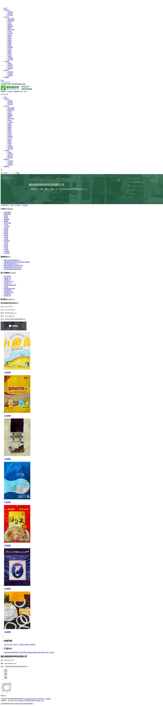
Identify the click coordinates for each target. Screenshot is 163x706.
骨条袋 (9, 38)
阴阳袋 (9, 40)
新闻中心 (6, 70)
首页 (5, 8)
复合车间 (10, 66)
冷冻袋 (9, 31)
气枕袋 (9, 56)
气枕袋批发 (7, 294)
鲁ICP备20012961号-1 (32, 699)
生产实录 (10, 15)
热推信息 (3, 91)
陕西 (28, 700)
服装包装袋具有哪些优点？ (12, 260)
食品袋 (6, 287)
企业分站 (10, 91)
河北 (12, 700)
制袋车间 (10, 68)
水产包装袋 (7, 276)
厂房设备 (6, 61)
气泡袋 (9, 54)
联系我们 (6, 77)
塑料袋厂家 (7, 295)
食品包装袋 (10, 19)
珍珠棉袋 (10, 58)
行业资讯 (10, 74)
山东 (9, 700)
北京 (18, 700)
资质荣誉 (10, 13)
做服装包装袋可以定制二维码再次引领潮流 (17, 262)
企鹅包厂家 (7, 280)
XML (25, 91)
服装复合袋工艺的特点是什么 (13, 267)
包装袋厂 (9, 84)
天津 (34, 700)
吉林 (25, 700)
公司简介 (10, 11)
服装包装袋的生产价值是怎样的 (13, 265)
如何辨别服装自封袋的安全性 (13, 269)
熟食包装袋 (7, 290)
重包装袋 (10, 47)
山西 (31, 700)
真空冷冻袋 (10, 29)
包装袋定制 (15, 84)
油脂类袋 (10, 26)
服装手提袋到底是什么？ (11, 264)
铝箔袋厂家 (7, 283)
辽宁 (15, 700)
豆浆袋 (9, 50)
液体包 (9, 52)
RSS (21, 91)
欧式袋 (9, 35)
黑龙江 (22, 700)
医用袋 (9, 42)
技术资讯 (10, 75)
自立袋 (9, 22)
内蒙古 (39, 700)
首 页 (12, 205)
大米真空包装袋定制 (10, 285)
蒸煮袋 (9, 24)
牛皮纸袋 (10, 59)
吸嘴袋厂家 (7, 278)
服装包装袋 (10, 20)
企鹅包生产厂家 (9, 281)
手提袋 (9, 45)
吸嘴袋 (9, 27)
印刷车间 (10, 65)
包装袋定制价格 (9, 292)
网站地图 (16, 91)
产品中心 (6, 17)
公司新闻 (10, 72)
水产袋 (9, 49)
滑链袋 (9, 36)
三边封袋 (10, 33)
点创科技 (48, 699)
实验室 (9, 63)
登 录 (2, 80)
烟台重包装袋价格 (9, 288)
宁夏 (42, 700)
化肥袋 (9, 43)
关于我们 (6, 10)
